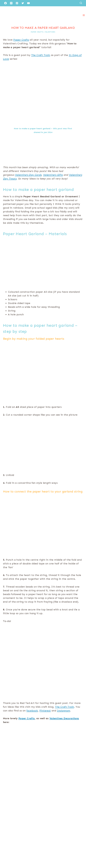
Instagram (63, 710)
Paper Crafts (37, 32)
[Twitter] (22, 3)
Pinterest (45, 710)
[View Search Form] (81, 3)
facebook (32, 710)
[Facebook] (5, 3)
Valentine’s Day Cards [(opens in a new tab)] (28, 174)
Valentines (50, 32)
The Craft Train (40, 55)
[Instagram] (11, 3)
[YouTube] (28, 3)
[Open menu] (83, 15)
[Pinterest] (16, 3)
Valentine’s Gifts (53, 174)
